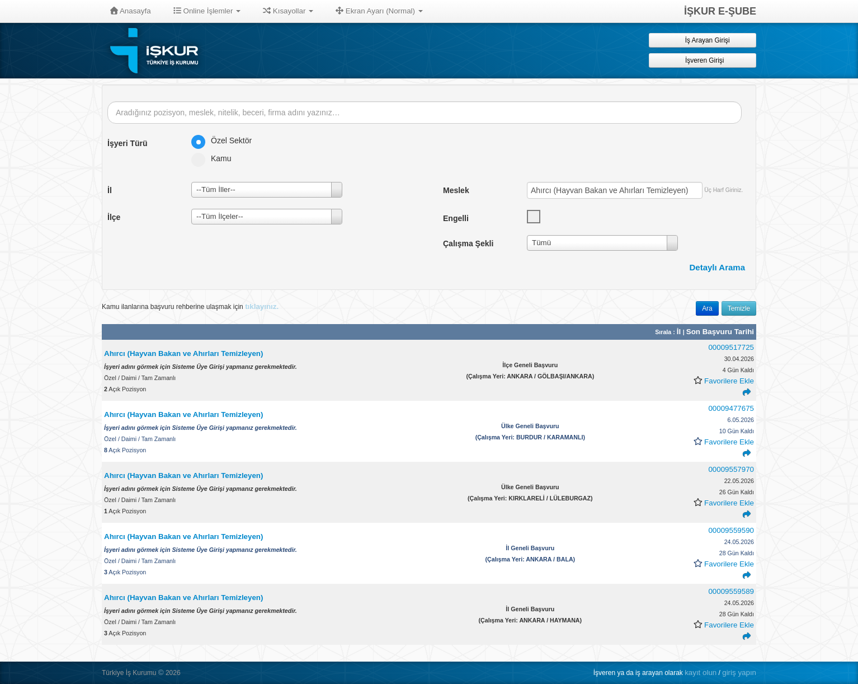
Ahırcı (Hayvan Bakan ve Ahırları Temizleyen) (184, 353)
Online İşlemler (207, 11)
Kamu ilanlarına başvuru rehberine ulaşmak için (190, 306)
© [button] (161, 672)
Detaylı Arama (718, 267)
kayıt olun (700, 672)
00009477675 (731, 408)
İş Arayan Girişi (702, 40)
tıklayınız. (262, 306)
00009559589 (731, 591)
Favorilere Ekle (729, 381)
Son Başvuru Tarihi (720, 331)
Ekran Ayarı (379, 11)
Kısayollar (288, 11)
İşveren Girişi (703, 60)
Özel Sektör (225, 140)
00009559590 (731, 530)
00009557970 (731, 469)
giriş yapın (739, 672)
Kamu (215, 158)
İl (680, 331)
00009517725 (731, 347)
